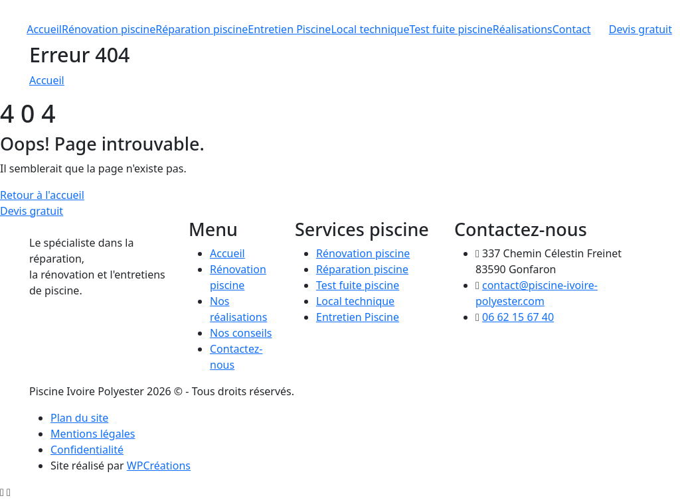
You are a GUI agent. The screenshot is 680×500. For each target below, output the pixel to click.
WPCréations (159, 465)
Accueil (44, 29)
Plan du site (79, 417)
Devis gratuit (640, 29)
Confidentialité (87, 449)
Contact (571, 29)
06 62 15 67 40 (518, 317)
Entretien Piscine (289, 29)
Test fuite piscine (451, 29)
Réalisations (522, 29)
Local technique (370, 29)
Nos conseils (241, 333)
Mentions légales (92, 433)
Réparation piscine (201, 29)
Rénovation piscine (108, 29)
